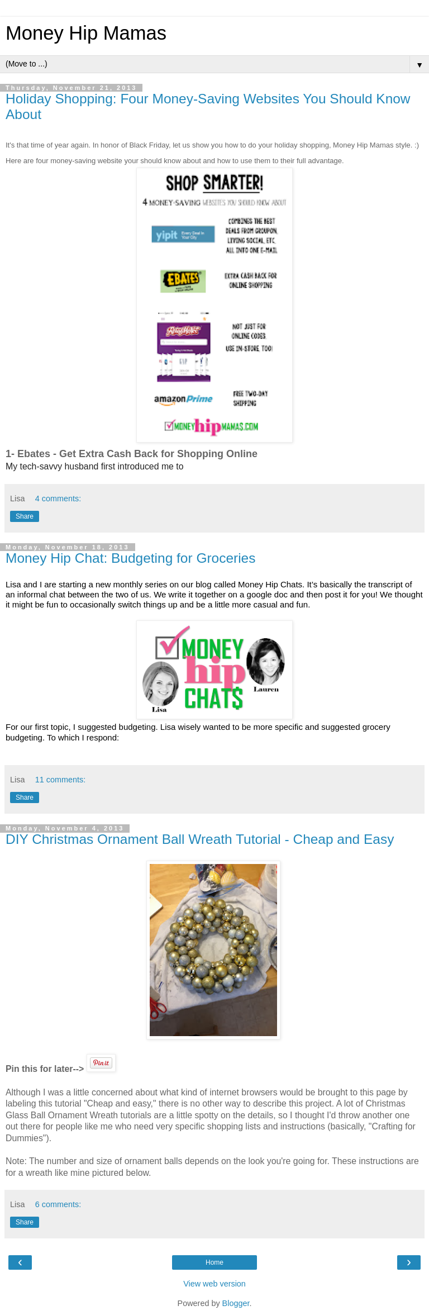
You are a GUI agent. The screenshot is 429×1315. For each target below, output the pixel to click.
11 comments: (60, 779)
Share (25, 516)
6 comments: (58, 1204)
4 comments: (58, 498)
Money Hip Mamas (86, 33)
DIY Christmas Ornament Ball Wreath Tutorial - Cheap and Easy (200, 839)
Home (214, 1262)
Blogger (236, 1303)
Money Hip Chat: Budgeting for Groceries (130, 558)
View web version (214, 1283)
